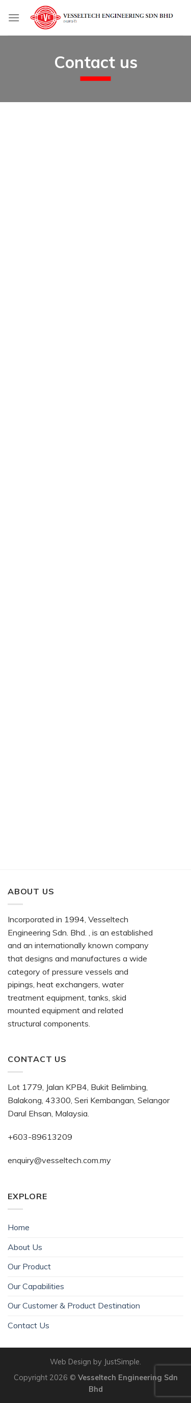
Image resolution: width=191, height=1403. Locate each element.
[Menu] (14, 17)
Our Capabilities (36, 1286)
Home (19, 1227)
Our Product (29, 1266)
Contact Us (28, 1325)
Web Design (70, 1361)
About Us (25, 1247)
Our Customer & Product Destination (74, 1305)
